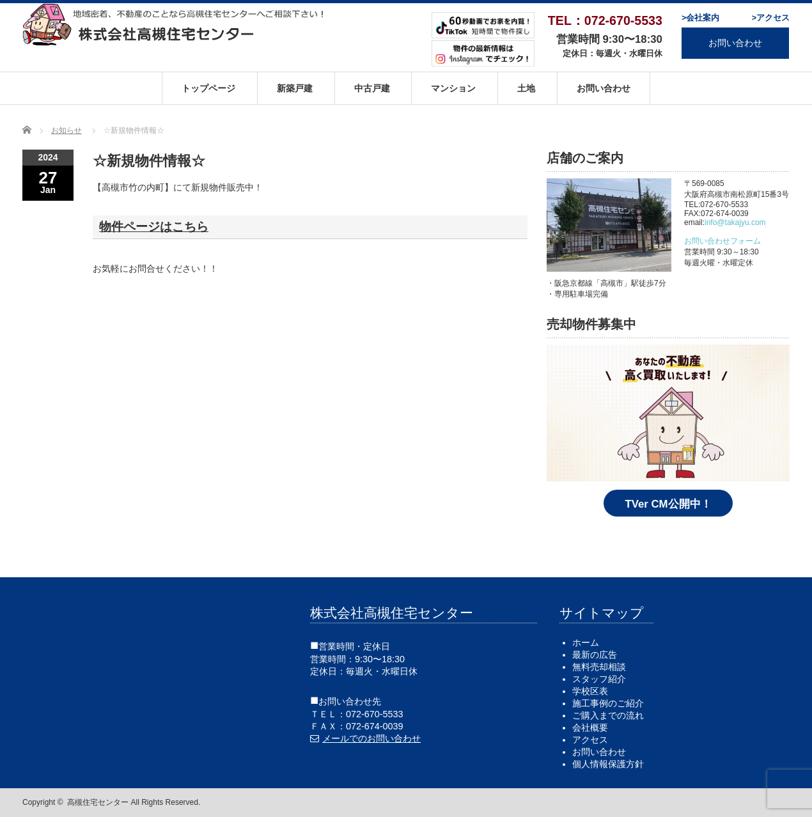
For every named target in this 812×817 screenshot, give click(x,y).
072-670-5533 (374, 714)
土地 (526, 88)
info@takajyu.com (735, 222)
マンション (453, 88)
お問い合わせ (735, 43)
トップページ (208, 88)
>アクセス (771, 17)
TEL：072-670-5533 (605, 20)
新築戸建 (295, 88)
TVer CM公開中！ (668, 504)
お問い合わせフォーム (722, 241)
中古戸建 (372, 88)
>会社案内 (700, 17)
